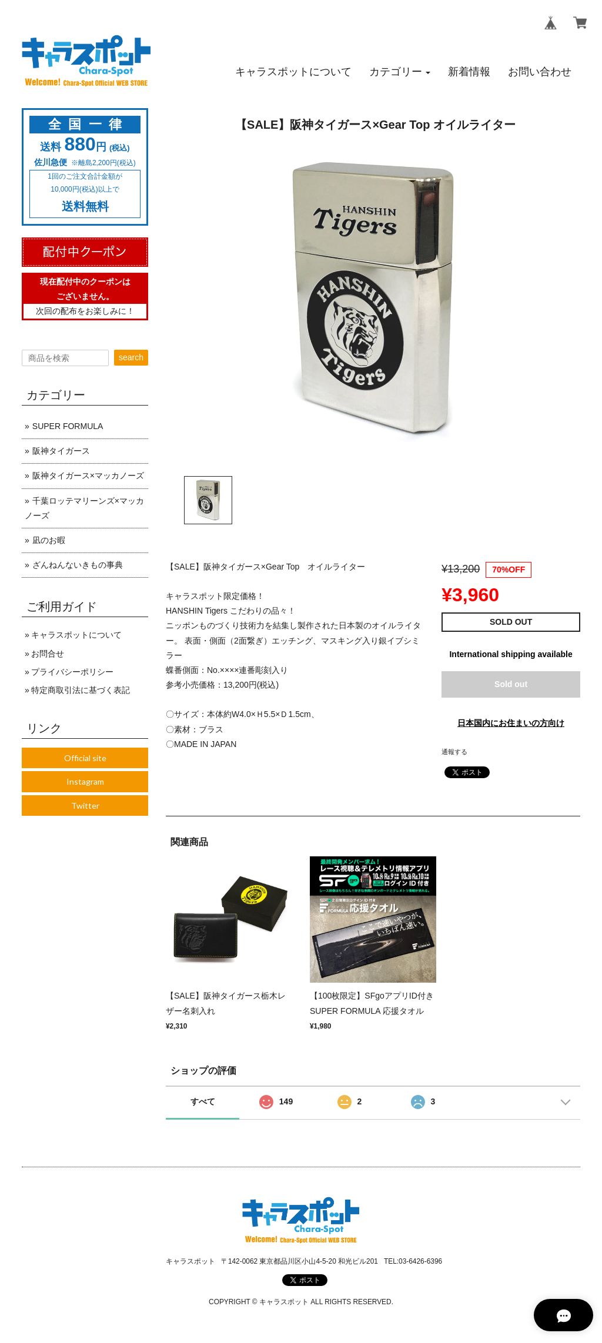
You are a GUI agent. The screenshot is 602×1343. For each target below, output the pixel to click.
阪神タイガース (61, 451)
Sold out (510, 684)
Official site (85, 758)
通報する (454, 751)
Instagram (85, 781)
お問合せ (47, 653)
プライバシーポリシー (72, 671)
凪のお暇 (48, 540)
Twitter (85, 806)
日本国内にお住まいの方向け (510, 723)
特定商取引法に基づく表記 (80, 690)
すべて (202, 1101)
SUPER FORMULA (67, 426)
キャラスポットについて (76, 634)
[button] (399, 71)
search (131, 357)
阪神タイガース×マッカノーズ (88, 475)
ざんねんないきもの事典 (77, 565)
